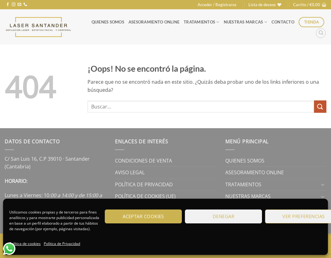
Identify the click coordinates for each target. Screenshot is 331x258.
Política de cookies (25, 243)
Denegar (223, 216)
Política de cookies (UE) (145, 196)
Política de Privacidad (62, 243)
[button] (217, 4)
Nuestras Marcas (245, 22)
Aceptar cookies (143, 216)
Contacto (283, 21)
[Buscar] (321, 33)
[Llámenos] (25, 4)
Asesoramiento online (154, 21)
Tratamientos (201, 22)
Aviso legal (130, 172)
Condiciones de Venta (143, 160)
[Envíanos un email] (19, 4)
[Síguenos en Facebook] (8, 4)
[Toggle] (322, 184)
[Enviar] (320, 106)
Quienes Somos (108, 21)
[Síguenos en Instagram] (13, 4)
